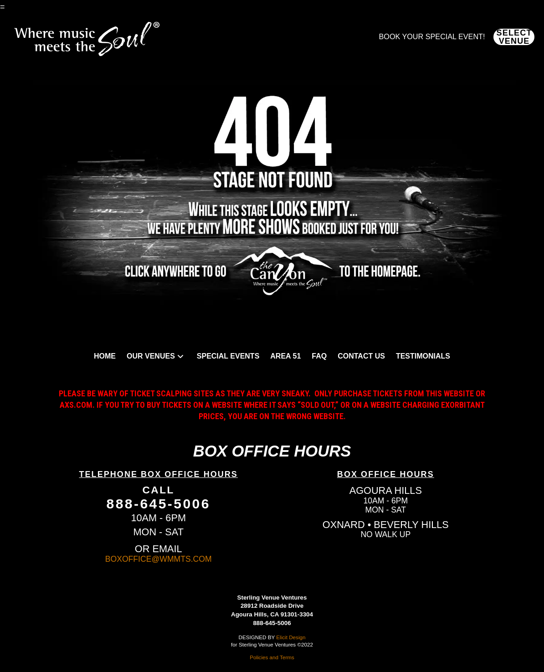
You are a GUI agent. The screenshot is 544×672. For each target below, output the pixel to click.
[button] (513, 37)
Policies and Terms (272, 657)
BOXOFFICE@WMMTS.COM (158, 559)
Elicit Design (290, 637)
